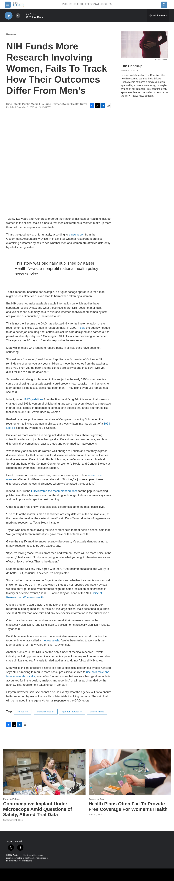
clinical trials (97, 711)
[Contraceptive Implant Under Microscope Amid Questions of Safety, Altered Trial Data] (44, 772)
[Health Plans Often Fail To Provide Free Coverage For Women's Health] (130, 772)
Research (12, 34)
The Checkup (131, 66)
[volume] (18, 15)
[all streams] (158, 15)
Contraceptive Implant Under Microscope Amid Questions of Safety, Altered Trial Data (37, 809)
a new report (76, 234)
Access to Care (96, 799)
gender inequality (72, 711)
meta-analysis (50, 640)
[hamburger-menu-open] (8, 5)
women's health (45, 711)
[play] (8, 16)
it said (81, 327)
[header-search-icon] (164, 5)
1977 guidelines (33, 399)
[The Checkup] (144, 44)
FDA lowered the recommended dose (54, 491)
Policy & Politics (11, 799)
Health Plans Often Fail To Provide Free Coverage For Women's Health (128, 806)
